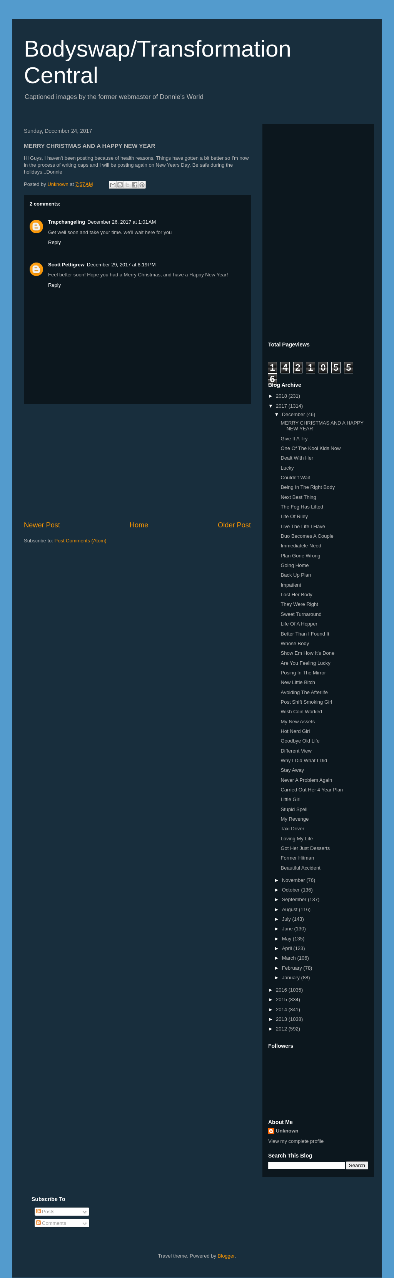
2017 (282, 406)
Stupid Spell (293, 809)
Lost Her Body (296, 594)
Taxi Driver (292, 828)
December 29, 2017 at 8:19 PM (121, 265)
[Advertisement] (137, 462)
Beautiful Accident (300, 868)
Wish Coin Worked (301, 711)
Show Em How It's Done (307, 653)
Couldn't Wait (295, 477)
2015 (282, 999)
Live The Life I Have (302, 526)
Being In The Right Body (307, 487)
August (290, 909)
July (287, 919)
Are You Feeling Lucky (305, 663)
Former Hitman (297, 858)
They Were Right (299, 604)
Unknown (287, 1131)
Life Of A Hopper (298, 624)
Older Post (234, 525)
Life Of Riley (294, 516)
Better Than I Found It (304, 634)
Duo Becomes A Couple (306, 536)
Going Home (294, 565)
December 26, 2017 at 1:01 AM (121, 222)
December (294, 414)
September (295, 899)
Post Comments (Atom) (81, 541)
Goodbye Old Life (299, 741)
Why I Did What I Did (303, 760)
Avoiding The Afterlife (303, 692)
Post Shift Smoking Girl (306, 702)
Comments (51, 1223)
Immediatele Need (300, 546)
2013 (282, 1019)
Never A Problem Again (306, 780)
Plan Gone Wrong (300, 556)
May (287, 939)
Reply (54, 242)
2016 (282, 990)
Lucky (287, 468)
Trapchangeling (66, 222)
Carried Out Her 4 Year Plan (311, 790)
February (293, 968)
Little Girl (290, 799)
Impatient (290, 585)
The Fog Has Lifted (301, 507)
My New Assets (297, 721)
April (288, 948)
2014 (282, 1009)
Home (139, 525)
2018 (282, 396)
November (294, 880)
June (288, 929)
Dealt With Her (296, 458)
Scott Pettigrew (66, 265)
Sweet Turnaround (300, 614)
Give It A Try (293, 439)
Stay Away (292, 770)
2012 (282, 1029)
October (291, 890)
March (289, 958)
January (291, 977)
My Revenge (294, 819)
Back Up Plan (295, 575)
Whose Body (294, 643)
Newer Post (42, 525)
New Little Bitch (297, 682)
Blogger (226, 1256)
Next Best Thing (298, 497)
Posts (45, 1211)
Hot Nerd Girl (295, 731)
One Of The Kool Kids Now (310, 448)
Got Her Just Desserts (305, 848)
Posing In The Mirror (303, 673)
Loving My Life (296, 838)
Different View (295, 751)
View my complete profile (296, 1141)
